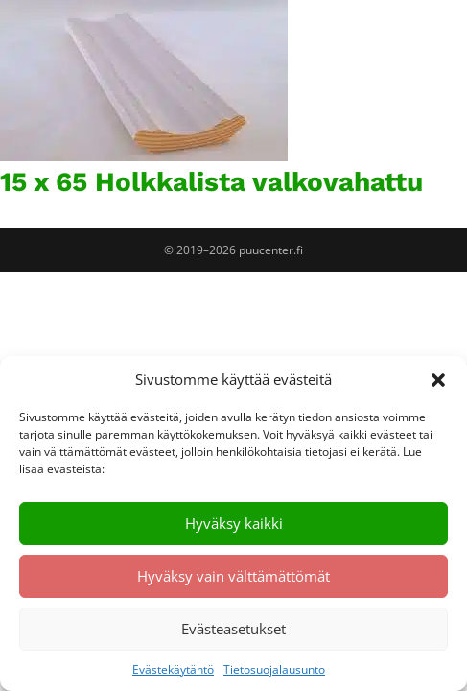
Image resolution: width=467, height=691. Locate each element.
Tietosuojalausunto (274, 669)
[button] (438, 380)
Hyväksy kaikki (234, 523)
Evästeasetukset (233, 628)
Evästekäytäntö (173, 669)
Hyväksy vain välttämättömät (233, 575)
